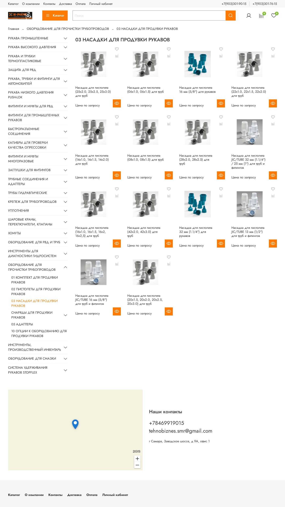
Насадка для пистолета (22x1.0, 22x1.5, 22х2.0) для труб (248, 91)
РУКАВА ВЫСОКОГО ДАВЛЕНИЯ (32, 47)
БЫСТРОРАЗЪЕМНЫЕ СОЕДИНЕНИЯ (23, 131)
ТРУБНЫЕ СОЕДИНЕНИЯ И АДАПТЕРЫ (28, 181)
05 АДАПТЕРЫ (22, 324)
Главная (13, 28)
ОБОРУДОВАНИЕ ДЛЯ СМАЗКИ (32, 358)
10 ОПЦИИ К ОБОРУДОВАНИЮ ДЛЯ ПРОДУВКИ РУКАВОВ (39, 333)
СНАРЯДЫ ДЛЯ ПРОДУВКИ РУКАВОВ (31, 315)
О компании (31, 3)
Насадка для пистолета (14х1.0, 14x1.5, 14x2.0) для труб (92, 159)
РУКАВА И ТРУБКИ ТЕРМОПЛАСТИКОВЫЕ (24, 58)
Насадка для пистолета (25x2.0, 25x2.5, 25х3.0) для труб (93, 91)
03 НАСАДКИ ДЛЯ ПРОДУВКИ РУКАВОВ (34, 303)
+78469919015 (166, 423)
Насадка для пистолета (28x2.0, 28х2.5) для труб (195, 159)
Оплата (81, 3)
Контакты (49, 3)
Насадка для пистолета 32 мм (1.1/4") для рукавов (195, 231)
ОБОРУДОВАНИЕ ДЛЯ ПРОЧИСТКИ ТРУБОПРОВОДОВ (68, 28)
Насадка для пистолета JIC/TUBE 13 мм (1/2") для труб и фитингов (247, 231)
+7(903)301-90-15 (234, 3)
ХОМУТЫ (14, 233)
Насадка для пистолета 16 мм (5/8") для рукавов (197, 89)
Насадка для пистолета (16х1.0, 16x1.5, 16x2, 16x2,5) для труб (91, 231)
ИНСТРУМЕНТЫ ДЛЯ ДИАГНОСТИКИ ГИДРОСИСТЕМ (32, 253)
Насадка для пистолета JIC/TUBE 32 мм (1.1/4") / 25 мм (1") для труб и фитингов (248, 161)
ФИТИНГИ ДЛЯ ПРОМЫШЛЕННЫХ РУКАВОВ (33, 117)
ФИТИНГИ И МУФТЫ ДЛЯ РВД (30, 106)
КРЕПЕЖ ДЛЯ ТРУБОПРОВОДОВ (32, 201)
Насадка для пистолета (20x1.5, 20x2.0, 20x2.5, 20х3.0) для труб (145, 299)
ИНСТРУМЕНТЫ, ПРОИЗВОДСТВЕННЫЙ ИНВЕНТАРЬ (34, 347)
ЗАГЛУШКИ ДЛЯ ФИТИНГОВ (29, 170)
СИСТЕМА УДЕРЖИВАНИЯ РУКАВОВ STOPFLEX (27, 370)
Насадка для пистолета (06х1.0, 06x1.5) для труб (145, 89)
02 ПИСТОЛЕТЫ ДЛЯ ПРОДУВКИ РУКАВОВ (35, 291)
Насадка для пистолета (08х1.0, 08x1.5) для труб (145, 157)
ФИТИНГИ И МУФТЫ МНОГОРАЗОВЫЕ (23, 158)
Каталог (13, 3)
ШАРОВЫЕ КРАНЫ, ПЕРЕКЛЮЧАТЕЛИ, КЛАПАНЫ (30, 222)
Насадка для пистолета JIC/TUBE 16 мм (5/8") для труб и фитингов (91, 299)
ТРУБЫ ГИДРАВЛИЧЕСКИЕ (27, 193)
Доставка (65, 3)
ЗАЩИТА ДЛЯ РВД (22, 70)
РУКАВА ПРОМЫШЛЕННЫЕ (28, 38)
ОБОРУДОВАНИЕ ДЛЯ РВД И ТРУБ (34, 242)
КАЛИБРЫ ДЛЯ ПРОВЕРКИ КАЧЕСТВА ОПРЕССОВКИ (28, 145)
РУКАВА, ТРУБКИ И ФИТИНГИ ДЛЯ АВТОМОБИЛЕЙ (34, 81)
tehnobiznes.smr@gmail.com (180, 431)
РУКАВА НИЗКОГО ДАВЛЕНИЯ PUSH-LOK (31, 95)
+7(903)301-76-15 (265, 3)
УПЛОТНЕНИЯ (18, 210)
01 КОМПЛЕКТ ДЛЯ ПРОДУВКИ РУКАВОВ (34, 280)
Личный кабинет (100, 3)
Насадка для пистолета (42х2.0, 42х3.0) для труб (143, 231)
